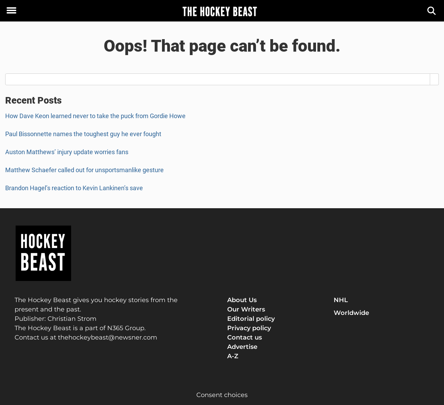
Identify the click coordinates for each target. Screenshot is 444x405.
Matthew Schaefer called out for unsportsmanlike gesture (84, 170)
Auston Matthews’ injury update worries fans (66, 152)
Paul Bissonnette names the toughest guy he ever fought (83, 134)
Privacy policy (249, 328)
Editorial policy (251, 319)
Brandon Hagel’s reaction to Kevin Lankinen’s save (74, 188)
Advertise (242, 347)
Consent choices (222, 395)
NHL (341, 300)
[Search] (432, 11)
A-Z (232, 356)
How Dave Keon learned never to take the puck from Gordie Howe (95, 116)
